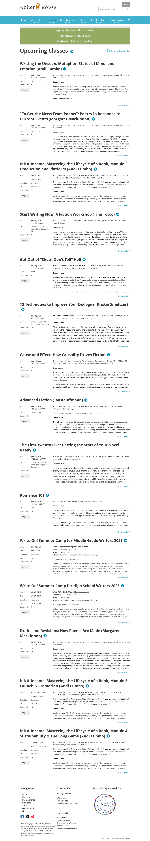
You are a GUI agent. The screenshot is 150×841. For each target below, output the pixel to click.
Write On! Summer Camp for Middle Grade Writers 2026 (71, 540)
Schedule (23, 183)
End (21, 179)
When (22, 75)
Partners (26, 802)
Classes (26, 797)
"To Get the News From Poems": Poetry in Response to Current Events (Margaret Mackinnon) (70, 116)
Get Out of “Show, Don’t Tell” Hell (50, 259)
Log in (125, 4)
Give (24, 811)
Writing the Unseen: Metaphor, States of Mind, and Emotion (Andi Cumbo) (67, 66)
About (25, 794)
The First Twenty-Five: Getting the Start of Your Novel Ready (69, 448)
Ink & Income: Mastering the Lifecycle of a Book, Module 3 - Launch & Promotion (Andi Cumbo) (74, 683)
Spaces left (24, 85)
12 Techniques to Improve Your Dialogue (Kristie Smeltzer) (74, 304)
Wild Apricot (111, 838)
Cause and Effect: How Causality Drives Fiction (63, 354)
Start (22, 175)
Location (23, 81)
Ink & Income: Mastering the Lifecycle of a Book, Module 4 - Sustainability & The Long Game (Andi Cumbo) (74, 733)
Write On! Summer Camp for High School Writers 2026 (70, 585)
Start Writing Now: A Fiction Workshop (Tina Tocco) (67, 214)
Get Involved (28, 808)
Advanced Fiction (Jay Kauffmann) (51, 400)
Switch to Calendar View (120, 51)
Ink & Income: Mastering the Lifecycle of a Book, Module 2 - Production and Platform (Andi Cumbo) (74, 166)
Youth (25, 805)
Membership (28, 799)
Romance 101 (32, 495)
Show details (122, 105)
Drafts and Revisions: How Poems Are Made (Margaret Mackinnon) (70, 633)
